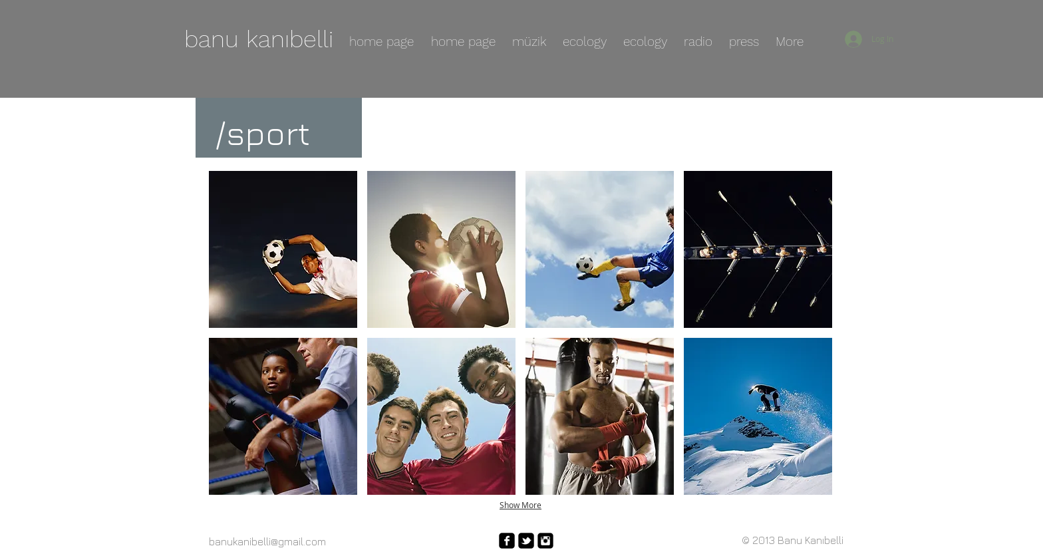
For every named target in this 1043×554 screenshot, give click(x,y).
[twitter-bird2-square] (526, 541)
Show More (520, 504)
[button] (283, 249)
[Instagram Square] (545, 541)
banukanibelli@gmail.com (267, 541)
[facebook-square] (507, 541)
